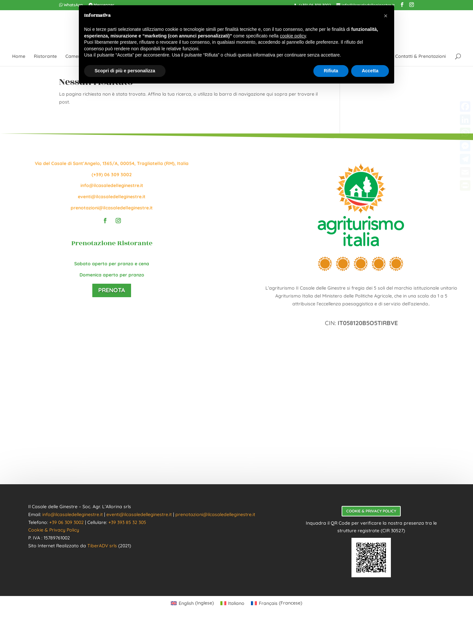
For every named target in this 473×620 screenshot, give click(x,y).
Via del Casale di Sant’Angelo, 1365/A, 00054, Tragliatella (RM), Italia (112, 163)
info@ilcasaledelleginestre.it (111, 185)
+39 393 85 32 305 (127, 522)
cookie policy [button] (293, 35)
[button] (385, 16)
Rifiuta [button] (331, 70)
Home (18, 56)
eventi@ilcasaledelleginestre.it (112, 197)
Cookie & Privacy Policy (53, 530)
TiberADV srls (102, 546)
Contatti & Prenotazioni (420, 56)
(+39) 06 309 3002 (112, 175)
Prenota (111, 290)
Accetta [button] (370, 70)
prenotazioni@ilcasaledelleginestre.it (112, 208)
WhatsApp (71, 5)
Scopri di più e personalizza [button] (125, 70)
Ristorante (45, 56)
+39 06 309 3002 (66, 522)
